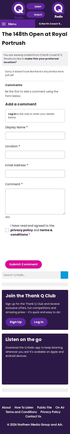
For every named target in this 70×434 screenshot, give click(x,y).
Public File (44, 407)
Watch (35, 14)
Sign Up (16, 322)
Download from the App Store (20, 366)
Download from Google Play (20, 375)
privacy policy (21, 230)
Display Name (16, 127)
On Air (59, 407)
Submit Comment (23, 264)
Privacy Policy (50, 411)
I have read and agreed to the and (32, 230)
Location (12, 146)
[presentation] (33, 248)
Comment (14, 184)
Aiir (59, 424)
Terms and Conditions (21, 411)
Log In (38, 322)
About (6, 407)
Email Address (16, 165)
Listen (35, 6)
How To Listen (24, 407)
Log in (12, 114)
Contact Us (33, 416)
